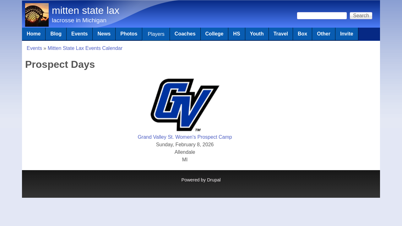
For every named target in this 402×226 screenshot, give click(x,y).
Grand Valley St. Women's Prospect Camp (185, 137)
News (104, 33)
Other (323, 33)
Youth (257, 33)
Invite (346, 33)
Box (302, 33)
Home (34, 33)
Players (156, 34)
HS (236, 33)
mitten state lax (85, 10)
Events (79, 33)
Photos (128, 33)
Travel (281, 33)
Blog (56, 33)
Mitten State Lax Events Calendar (85, 48)
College (214, 33)
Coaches (185, 33)
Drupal (213, 179)
